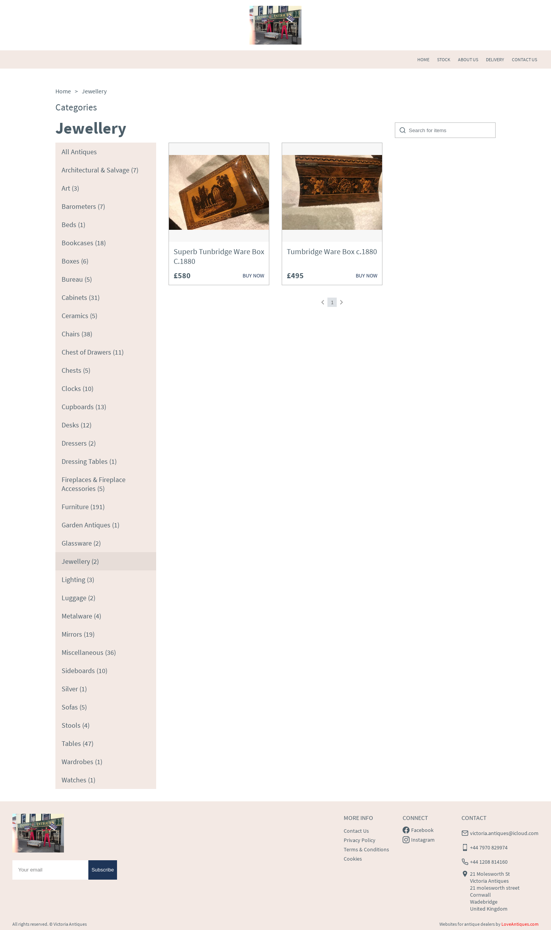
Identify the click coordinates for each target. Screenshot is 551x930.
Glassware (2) (81, 543)
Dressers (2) (79, 443)
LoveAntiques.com (520, 924)
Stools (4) (76, 725)
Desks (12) (76, 424)
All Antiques (79, 151)
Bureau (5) (77, 279)
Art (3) (70, 188)
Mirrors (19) (78, 634)
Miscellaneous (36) (89, 652)
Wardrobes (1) (82, 761)
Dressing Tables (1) (89, 461)
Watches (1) (78, 779)
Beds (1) (73, 224)
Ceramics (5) (79, 315)
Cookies (353, 858)
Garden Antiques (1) (90, 524)
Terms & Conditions (366, 849)
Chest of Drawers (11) (93, 352)
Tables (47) (77, 743)
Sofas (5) (74, 707)
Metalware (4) (81, 615)
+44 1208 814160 (489, 861)
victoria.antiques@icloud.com (504, 833)
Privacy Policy (359, 840)
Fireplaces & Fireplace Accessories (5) (94, 484)
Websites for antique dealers (467, 924)
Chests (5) (76, 370)
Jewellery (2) (80, 561)
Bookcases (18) (84, 242)
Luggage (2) (78, 597)
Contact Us (356, 830)
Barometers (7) (83, 206)
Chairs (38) (77, 333)
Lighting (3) (78, 579)
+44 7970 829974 (489, 847)
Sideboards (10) (84, 670)
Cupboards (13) (84, 406)
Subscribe (102, 870)
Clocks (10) (77, 388)
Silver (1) (74, 688)
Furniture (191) (83, 506)
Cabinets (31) (81, 297)
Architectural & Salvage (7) (100, 169)
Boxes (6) (75, 261)
